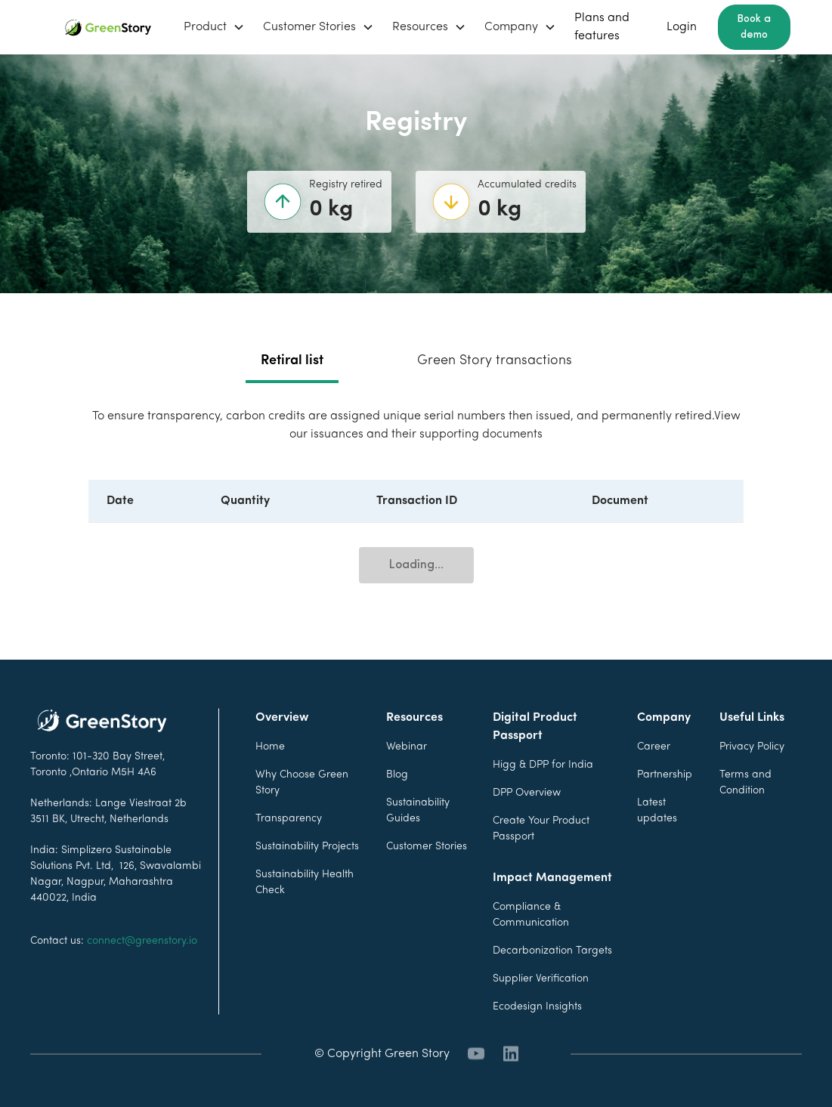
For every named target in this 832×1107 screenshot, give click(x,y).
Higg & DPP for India (543, 793)
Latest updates (657, 839)
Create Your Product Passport (541, 857)
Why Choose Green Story (301, 811)
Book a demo (754, 27)
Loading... (416, 565)
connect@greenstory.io (142, 970)
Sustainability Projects (307, 875)
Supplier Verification (541, 1007)
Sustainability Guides (418, 839)
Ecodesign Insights (537, 1035)
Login (682, 27)
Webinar (406, 775)
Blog (397, 803)
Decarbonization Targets (552, 979)
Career (653, 775)
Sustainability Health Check (304, 911)
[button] (214, 27)
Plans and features (601, 27)
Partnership (664, 803)
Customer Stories (426, 875)
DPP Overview (527, 821)
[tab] (292, 362)
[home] (108, 28)
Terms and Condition (745, 811)
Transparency (288, 847)
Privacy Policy (751, 775)
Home (270, 775)
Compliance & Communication (531, 943)
